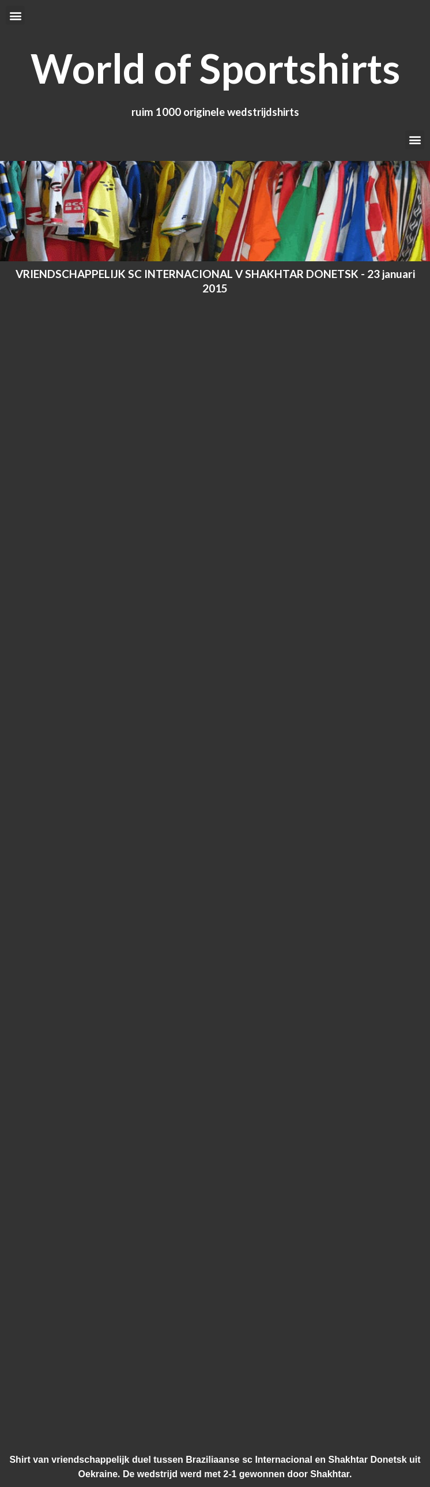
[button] (15, 15)
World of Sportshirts (215, 68)
